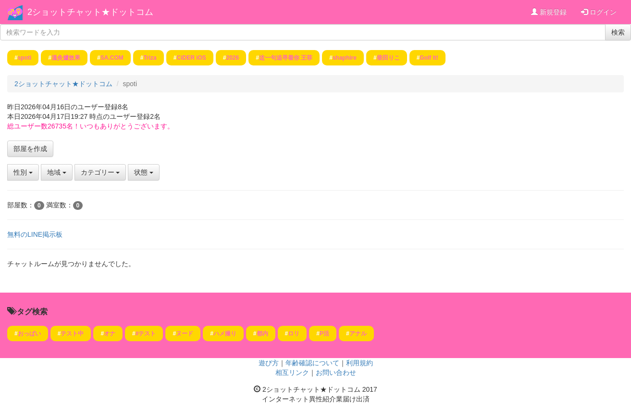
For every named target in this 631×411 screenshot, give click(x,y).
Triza (149, 57)
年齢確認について (312, 363)
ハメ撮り (224, 333)
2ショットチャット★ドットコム (90, 12)
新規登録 (549, 12)
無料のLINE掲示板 (34, 234)
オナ (109, 333)
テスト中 (72, 333)
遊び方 (269, 363)
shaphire (345, 57)
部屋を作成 (30, 149)
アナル (358, 333)
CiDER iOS (191, 57)
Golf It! (429, 57)
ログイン (599, 12)
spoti (25, 57)
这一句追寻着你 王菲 (285, 57)
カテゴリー (100, 172)
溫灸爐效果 (65, 57)
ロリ (293, 333)
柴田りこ (388, 57)
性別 (23, 172)
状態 (143, 172)
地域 (56, 172)
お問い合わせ (336, 372)
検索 (618, 32)
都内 (262, 333)
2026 (232, 57)
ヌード (184, 333)
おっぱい (29, 333)
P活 (324, 333)
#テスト (146, 333)
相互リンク (292, 372)
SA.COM (112, 57)
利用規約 (359, 363)
